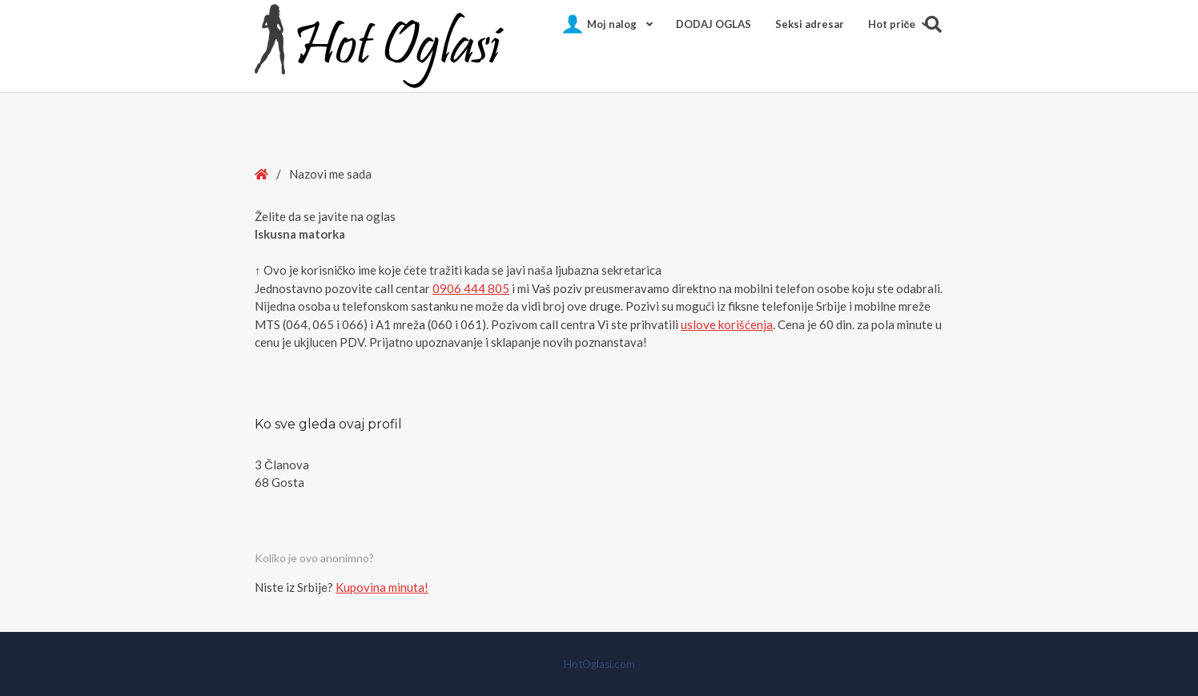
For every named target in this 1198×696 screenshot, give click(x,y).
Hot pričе (891, 24)
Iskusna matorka (300, 234)
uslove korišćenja (727, 324)
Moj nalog (612, 24)
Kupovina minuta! (382, 587)
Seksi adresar (809, 24)
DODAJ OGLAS (713, 24)
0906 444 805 (470, 288)
